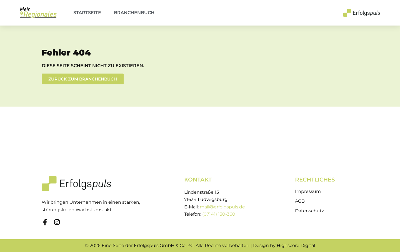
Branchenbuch (134, 12)
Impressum (308, 191)
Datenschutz (309, 210)
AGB (300, 201)
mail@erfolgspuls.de (222, 207)
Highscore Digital (296, 245)
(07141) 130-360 (218, 214)
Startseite (87, 12)
